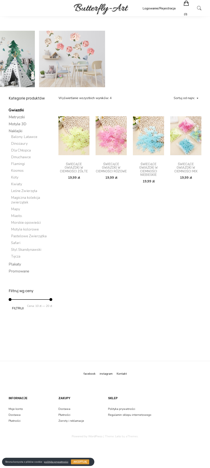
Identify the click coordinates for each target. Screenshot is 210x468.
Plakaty (15, 264)
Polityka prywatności (121, 409)
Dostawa (15, 415)
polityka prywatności (56, 461)
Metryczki (17, 117)
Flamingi (18, 164)
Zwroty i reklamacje (71, 421)
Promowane (19, 271)
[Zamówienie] (185, 98)
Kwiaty (16, 184)
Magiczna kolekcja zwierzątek (25, 200)
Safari (15, 243)
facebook (89, 374)
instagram (106, 374)
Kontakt (122, 374)
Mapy (15, 209)
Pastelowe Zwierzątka (29, 236)
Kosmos (17, 170)
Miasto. (16, 216)
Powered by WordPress (87, 436)
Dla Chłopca (21, 150)
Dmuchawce (21, 157)
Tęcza (15, 256)
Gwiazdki (16, 110)
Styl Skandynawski (26, 249)
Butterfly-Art (100, 8)
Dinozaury (19, 143)
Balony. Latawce (24, 137)
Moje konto (16, 409)
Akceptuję (80, 461)
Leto (118, 436)
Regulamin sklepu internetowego (129, 415)
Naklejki (15, 131)
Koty (14, 177)
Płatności (15, 421)
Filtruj (18, 308)
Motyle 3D (17, 124)
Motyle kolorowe (25, 229)
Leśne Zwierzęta (24, 191)
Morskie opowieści (26, 222)
